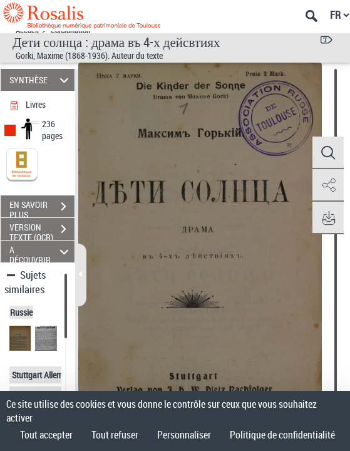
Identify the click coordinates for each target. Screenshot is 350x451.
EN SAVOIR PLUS (42, 208)
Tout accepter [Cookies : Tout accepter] (46, 435)
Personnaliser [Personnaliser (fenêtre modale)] (184, 435)
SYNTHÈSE (40, 80)
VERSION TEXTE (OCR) (42, 230)
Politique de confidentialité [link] (282, 435)
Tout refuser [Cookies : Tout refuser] (114, 435)
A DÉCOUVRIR (40, 251)
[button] (328, 153)
